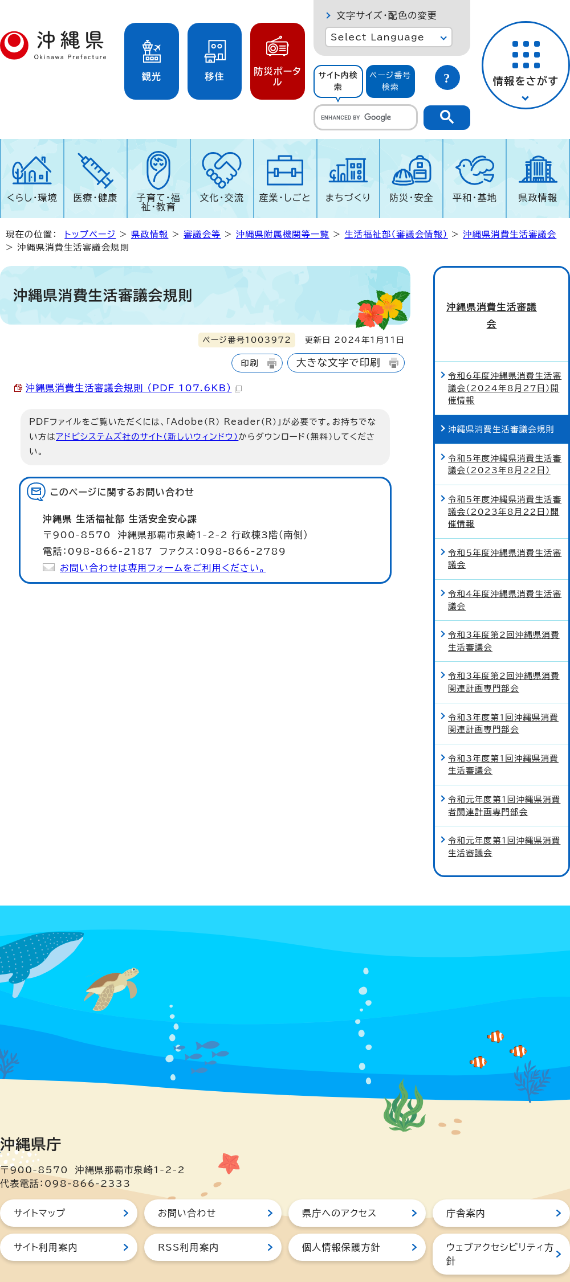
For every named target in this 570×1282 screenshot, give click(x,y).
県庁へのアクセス (339, 1176)
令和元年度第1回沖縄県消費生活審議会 (504, 809)
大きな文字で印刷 (338, 362)
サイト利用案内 (46, 1210)
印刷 (249, 363)
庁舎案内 (466, 1176)
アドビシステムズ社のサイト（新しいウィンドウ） (147, 436)
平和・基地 (475, 197)
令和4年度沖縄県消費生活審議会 (504, 563)
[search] (366, 117)
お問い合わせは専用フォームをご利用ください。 (163, 567)
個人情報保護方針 (341, 1210)
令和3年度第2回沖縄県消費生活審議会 (504, 604)
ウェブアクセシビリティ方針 (500, 1217)
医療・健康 (95, 197)
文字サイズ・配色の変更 (386, 15)
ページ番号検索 (390, 81)
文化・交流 (221, 197)
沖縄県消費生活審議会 (509, 234)
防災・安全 (411, 197)
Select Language (378, 37)
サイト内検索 (338, 81)
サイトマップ (40, 1176)
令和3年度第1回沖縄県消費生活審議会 (503, 727)
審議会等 (202, 234)
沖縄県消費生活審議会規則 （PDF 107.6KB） (134, 387)
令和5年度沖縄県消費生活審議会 (504, 521)
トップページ (90, 234)
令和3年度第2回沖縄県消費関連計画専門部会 (504, 645)
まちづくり (348, 197)
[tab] (338, 81)
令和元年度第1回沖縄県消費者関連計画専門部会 (504, 768)
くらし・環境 (32, 197)
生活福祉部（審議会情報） (395, 234)
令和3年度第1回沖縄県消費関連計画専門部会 (503, 686)
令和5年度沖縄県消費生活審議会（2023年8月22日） (504, 426)
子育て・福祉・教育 (159, 202)
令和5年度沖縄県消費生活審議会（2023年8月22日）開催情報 (504, 473)
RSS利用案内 (188, 1210)
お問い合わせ (187, 1176)
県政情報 (537, 197)
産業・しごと (285, 197)
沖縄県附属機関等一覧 (282, 234)
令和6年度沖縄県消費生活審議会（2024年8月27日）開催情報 (504, 350)
